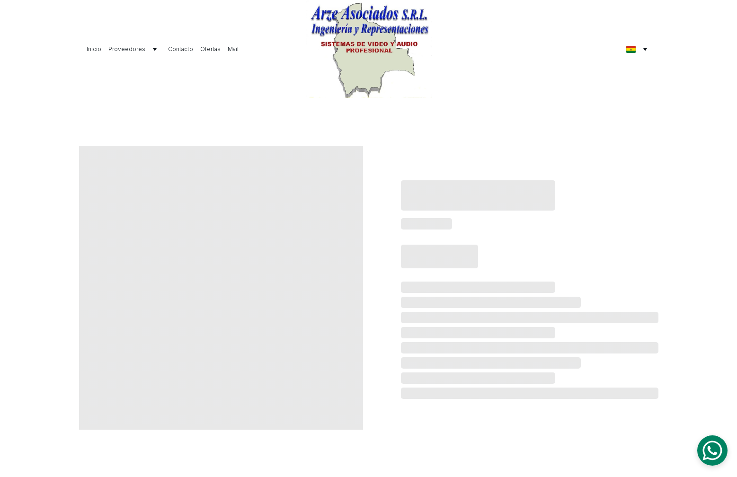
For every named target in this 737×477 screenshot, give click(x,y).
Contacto (180, 49)
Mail (233, 49)
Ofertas (210, 49)
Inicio (94, 49)
